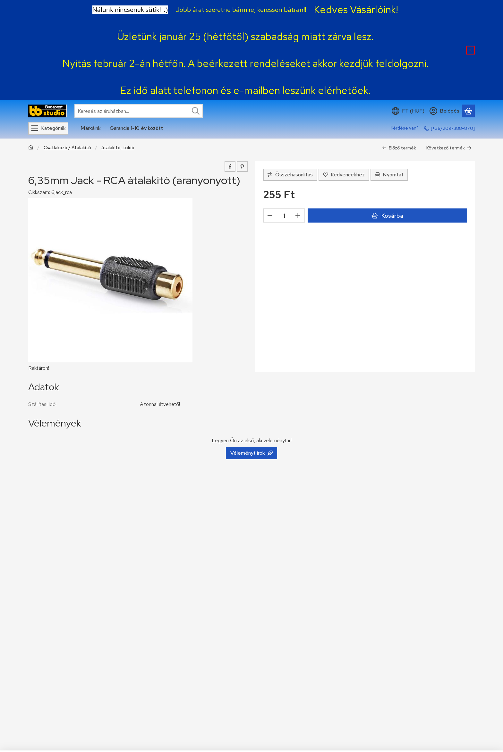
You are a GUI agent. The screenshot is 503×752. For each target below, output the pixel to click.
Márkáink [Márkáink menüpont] (91, 128)
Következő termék (449, 148)
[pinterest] (242, 166)
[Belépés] (444, 111)
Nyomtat (389, 174)
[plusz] (298, 215)
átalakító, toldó (117, 147)
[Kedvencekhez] (344, 175)
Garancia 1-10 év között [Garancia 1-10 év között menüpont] (136, 128)
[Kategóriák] (48, 128)
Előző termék (399, 148)
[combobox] (138, 111)
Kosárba (387, 215)
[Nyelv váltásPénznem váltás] (408, 111)
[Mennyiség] (284, 215)
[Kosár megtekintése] (468, 111)
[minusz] (270, 215)
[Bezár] (470, 50)
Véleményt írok (251, 453)
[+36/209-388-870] (453, 128)
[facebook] (230, 166)
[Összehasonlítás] (290, 175)
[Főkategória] (30, 148)
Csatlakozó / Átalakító (67, 147)
